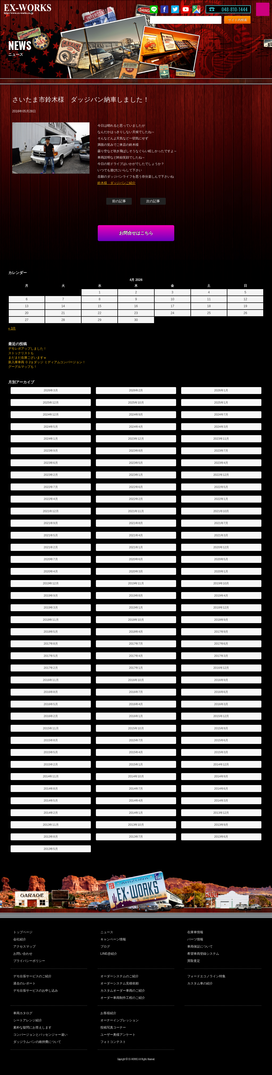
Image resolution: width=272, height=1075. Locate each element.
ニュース (106, 932)
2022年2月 (136, 498)
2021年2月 (51, 547)
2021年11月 (136, 511)
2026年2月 (136, 390)
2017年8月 (51, 643)
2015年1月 (136, 764)
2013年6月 (221, 836)
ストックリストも (21, 353)
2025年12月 (51, 402)
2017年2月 (51, 667)
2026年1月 (221, 390)
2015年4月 (136, 752)
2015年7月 (136, 740)
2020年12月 (221, 547)
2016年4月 (136, 704)
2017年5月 (51, 655)
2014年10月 (136, 776)
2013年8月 (51, 836)
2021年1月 (136, 547)
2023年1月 (136, 474)
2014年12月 (221, 764)
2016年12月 (221, 667)
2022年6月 (136, 487)
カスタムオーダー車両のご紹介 (122, 990)
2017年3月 (221, 655)
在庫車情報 (195, 932)
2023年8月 (136, 450)
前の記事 (119, 201)
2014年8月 (51, 788)
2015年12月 (221, 716)
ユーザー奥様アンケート (117, 1035)
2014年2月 (51, 812)
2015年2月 (51, 764)
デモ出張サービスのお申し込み (35, 990)
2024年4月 (136, 426)
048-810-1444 (235, 9)
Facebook (164, 9)
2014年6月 (221, 788)
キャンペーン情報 (113, 939)
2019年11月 (136, 583)
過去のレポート (24, 983)
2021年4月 (136, 535)
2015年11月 (51, 728)
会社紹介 (19, 939)
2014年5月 (51, 800)
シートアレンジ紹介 (27, 1020)
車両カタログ (22, 1013)
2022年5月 (221, 487)
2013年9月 (221, 824)
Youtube (186, 9)
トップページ (22, 932)
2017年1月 (136, 667)
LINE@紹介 (108, 954)
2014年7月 (136, 788)
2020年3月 (136, 571)
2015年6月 (221, 740)
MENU (262, 9)
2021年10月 (221, 511)
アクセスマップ (24, 946)
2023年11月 (221, 438)
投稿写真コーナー (113, 1027)
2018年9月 (221, 619)
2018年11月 (51, 619)
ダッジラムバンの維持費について (37, 1042)
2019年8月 (136, 595)
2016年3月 (221, 704)
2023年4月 (221, 462)
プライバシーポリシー (29, 961)
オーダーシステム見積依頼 (119, 983)
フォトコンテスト (113, 1042)
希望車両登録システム (203, 954)
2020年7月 (51, 559)
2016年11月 (51, 680)
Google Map (196, 9)
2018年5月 (51, 631)
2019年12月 (51, 583)
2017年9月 (221, 631)
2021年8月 (136, 523)
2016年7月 (136, 691)
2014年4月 (136, 800)
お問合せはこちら (136, 233)
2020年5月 (221, 559)
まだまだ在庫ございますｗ (27, 357)
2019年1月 (136, 607)
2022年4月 (51, 498)
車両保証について (200, 946)
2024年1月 (51, 438)
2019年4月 (221, 595)
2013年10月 (136, 824)
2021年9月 (51, 523)
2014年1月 (136, 812)
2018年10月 (136, 619)
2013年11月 (51, 824)
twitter (175, 9)
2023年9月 (51, 450)
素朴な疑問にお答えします (32, 1027)
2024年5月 (51, 426)
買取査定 (193, 961)
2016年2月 (51, 716)
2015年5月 (51, 752)
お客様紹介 (108, 1013)
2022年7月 (51, 487)
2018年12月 (221, 607)
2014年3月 (221, 800)
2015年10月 (136, 728)
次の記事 (153, 201)
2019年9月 (51, 595)
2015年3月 (221, 752)
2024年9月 (136, 414)
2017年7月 (136, 643)
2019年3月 (51, 607)
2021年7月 (221, 523)
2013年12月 (221, 812)
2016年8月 (51, 691)
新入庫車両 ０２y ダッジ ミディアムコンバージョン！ (47, 362)
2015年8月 (51, 740)
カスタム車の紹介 (200, 983)
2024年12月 (51, 414)
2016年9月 (221, 680)
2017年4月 (136, 655)
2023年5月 (136, 462)
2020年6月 (136, 559)
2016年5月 (51, 704)
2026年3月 (51, 390)
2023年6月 (51, 462)
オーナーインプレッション (119, 1020)
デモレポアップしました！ (27, 348)
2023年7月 (221, 450)
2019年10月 (221, 583)
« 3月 (12, 328)
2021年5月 (51, 535)
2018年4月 (136, 631)
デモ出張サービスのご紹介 (32, 976)
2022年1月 (221, 498)
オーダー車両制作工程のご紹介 (122, 998)
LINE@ (154, 9)
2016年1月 (136, 716)
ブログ (105, 946)
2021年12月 (51, 511)
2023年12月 (136, 438)
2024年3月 (221, 426)
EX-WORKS (36, 9)
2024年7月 (221, 414)
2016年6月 (221, 691)
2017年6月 (221, 643)
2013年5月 (51, 848)
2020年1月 (221, 571)
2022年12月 (221, 474)
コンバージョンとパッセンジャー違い (40, 1035)
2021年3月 (221, 535)
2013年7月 (136, 836)
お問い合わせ (22, 954)
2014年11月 (51, 776)
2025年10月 (136, 402)
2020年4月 (51, 571)
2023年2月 (51, 474)
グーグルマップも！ (22, 367)
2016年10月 (136, 680)
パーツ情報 (195, 939)
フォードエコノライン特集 (206, 976)
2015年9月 (221, 728)
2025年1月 (221, 402)
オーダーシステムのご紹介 (119, 976)
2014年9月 (221, 776)
